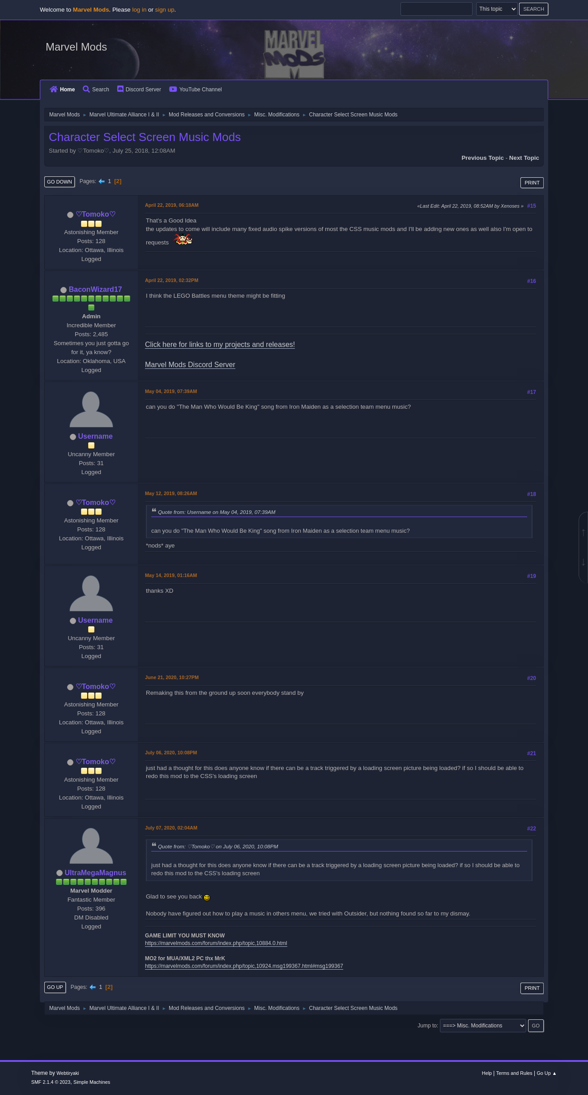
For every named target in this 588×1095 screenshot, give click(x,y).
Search (96, 89)
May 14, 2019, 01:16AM (171, 575)
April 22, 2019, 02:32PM (171, 280)
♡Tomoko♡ (95, 214)
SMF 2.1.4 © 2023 (51, 1082)
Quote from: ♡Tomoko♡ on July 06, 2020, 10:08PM (218, 846)
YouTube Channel (195, 89)
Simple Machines (91, 1082)
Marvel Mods (76, 47)
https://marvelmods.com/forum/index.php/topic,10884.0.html (216, 943)
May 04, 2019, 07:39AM (171, 391)
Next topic (524, 157)
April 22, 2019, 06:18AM (172, 205)
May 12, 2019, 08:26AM (171, 493)
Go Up (55, 987)
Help (487, 1073)
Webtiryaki (67, 1073)
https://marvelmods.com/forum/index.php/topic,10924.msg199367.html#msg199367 (244, 966)
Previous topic (482, 157)
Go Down (59, 181)
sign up (165, 9)
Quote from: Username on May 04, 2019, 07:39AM (216, 512)
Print (532, 182)
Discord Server (139, 89)
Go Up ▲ (547, 1073)
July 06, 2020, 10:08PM (171, 752)
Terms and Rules (514, 1073)
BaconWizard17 (95, 289)
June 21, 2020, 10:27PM (172, 677)
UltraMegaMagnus (95, 873)
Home (62, 89)
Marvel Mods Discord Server (190, 364)
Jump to (427, 1025)
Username (95, 436)
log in (139, 9)
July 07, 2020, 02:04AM (171, 827)
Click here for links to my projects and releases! (220, 344)
